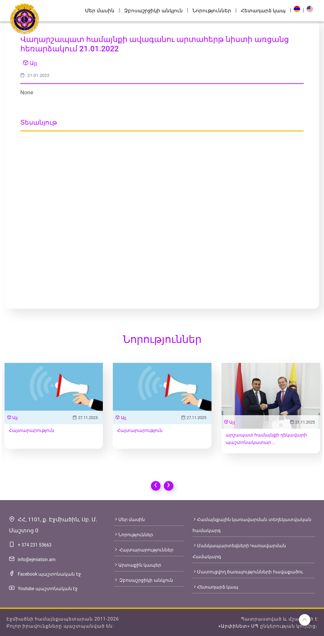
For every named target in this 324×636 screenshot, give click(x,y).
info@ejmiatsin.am (36, 559)
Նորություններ (211, 11)
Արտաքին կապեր (137, 565)
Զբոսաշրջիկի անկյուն (153, 11)
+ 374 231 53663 (35, 545)
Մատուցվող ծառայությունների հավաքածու (247, 571)
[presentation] (156, 486)
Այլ (30, 63)
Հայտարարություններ (143, 549)
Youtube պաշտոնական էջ (48, 588)
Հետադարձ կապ (263, 11)
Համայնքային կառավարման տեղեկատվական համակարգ (251, 525)
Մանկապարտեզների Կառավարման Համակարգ (239, 551)
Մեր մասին (99, 11)
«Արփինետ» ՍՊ (238, 626)
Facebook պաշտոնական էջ (49, 574)
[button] (304, 620)
